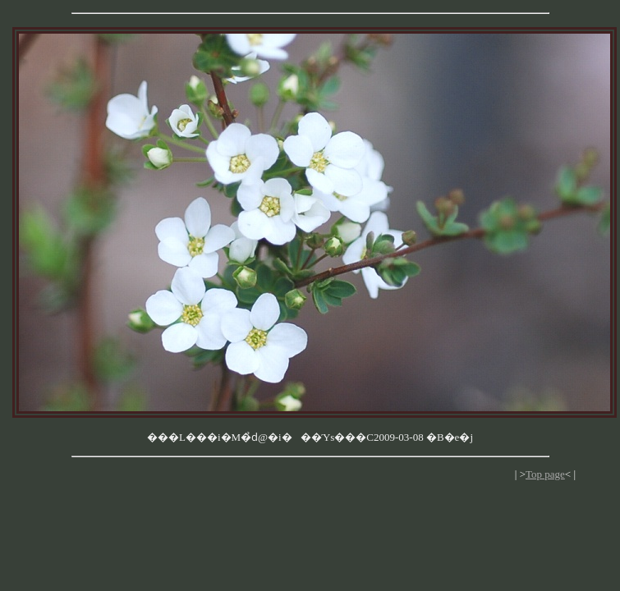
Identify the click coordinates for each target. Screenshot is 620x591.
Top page (545, 474)
